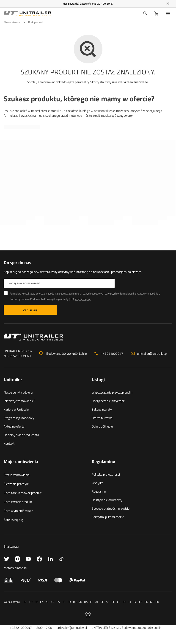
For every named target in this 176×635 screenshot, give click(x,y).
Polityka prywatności (106, 474)
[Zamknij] (168, 4)
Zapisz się (30, 310)
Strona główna (12, 22)
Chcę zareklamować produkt (22, 492)
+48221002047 (112, 353)
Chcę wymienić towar (18, 510)
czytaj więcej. (83, 299)
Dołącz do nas (17, 263)
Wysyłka (97, 482)
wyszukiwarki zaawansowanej (127, 81)
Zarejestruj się (13, 519)
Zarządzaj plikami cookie (108, 516)
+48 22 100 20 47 (103, 3)
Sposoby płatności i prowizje (110, 508)
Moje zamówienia (21, 462)
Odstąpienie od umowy (107, 499)
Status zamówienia (17, 474)
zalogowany (124, 115)
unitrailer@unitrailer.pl (152, 353)
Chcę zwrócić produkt (18, 501)
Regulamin (99, 491)
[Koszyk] (156, 14)
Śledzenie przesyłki (16, 483)
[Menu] (169, 14)
